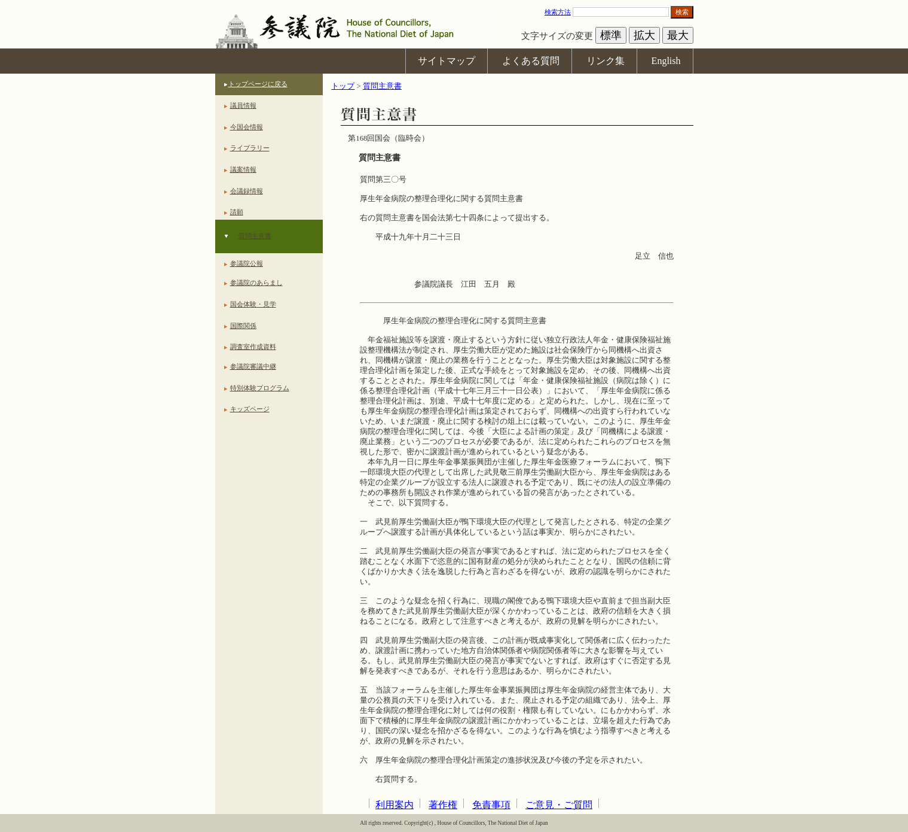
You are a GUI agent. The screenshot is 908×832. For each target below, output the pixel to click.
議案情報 (243, 169)
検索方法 (558, 12)
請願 (236, 211)
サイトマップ (446, 61)
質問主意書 (255, 235)
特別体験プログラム (259, 387)
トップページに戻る (258, 83)
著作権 (443, 805)
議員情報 (243, 105)
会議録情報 (246, 191)
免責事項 (491, 805)
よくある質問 (531, 61)
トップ (342, 86)
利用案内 (394, 805)
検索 (682, 12)
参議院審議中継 (253, 366)
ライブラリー (250, 147)
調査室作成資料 (253, 346)
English (666, 61)
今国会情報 (246, 126)
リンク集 (605, 61)
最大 (678, 35)
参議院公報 (246, 263)
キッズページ (250, 408)
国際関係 (243, 325)
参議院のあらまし (256, 282)
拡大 (644, 35)
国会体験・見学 (253, 304)
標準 (611, 35)
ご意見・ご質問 (558, 805)
